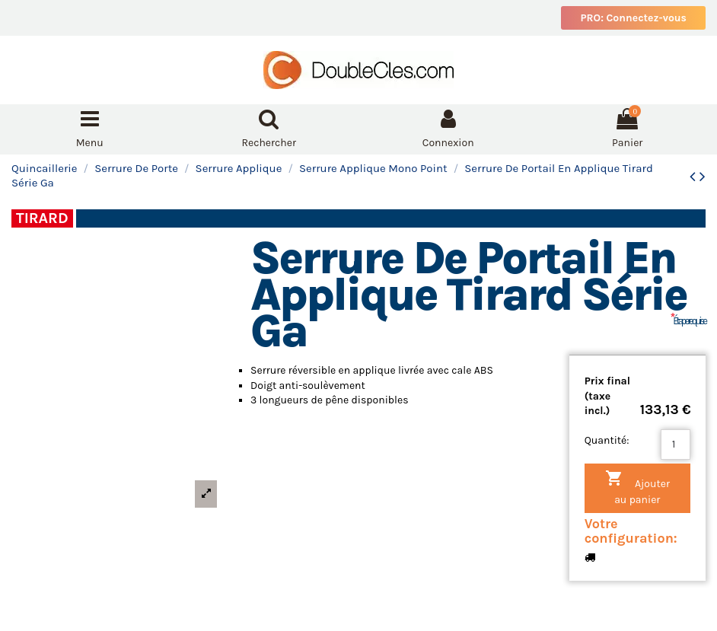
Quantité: (607, 440)
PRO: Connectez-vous (633, 17)
